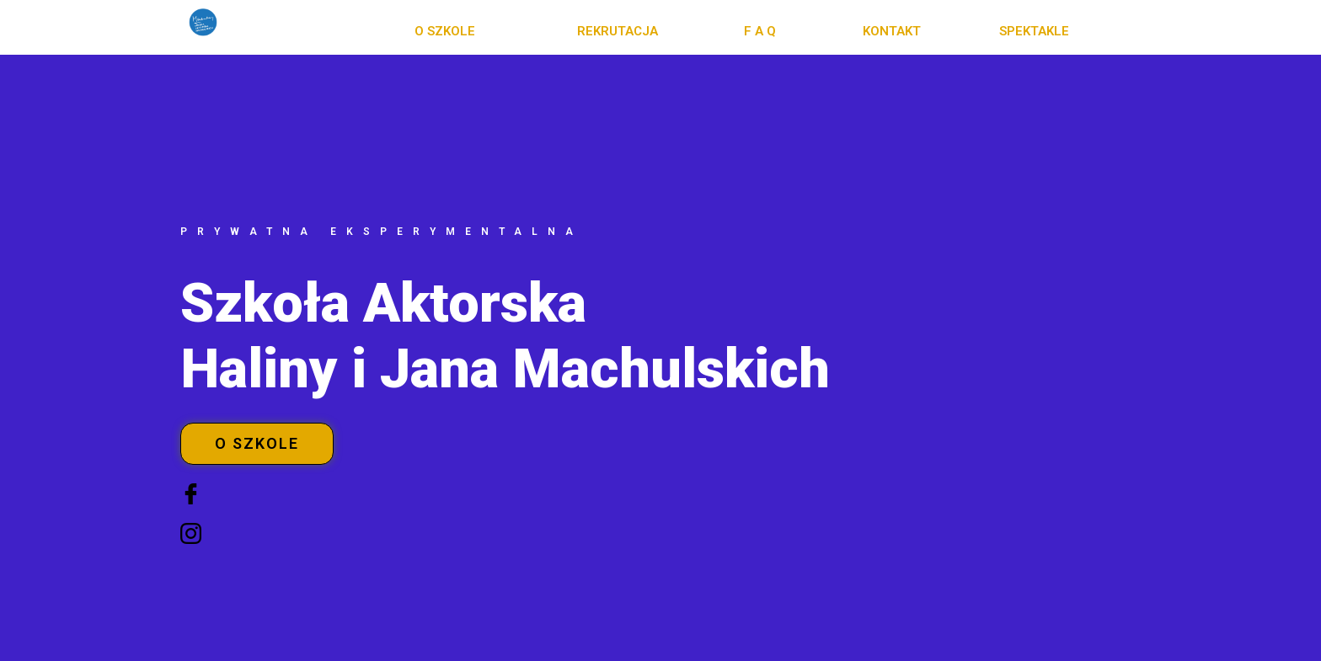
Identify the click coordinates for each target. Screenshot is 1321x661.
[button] (445, 31)
